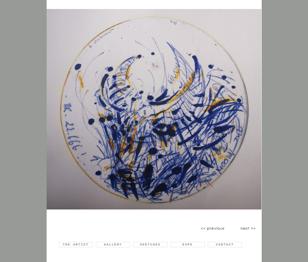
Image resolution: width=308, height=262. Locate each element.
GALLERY (113, 244)
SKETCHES (150, 244)
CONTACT (225, 244)
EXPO (187, 244)
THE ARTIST (75, 244)
